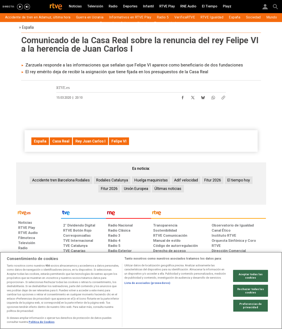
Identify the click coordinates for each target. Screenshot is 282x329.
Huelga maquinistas (151, 180)
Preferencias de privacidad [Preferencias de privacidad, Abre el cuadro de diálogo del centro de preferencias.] (250, 305)
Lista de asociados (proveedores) (147, 283)
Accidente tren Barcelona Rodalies (61, 180)
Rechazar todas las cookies (250, 291)
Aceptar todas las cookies (251, 276)
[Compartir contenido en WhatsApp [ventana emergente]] (213, 97)
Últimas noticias (167, 188)
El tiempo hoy (238, 180)
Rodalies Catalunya (112, 180)
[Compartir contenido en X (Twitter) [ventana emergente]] (193, 97)
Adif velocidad (186, 180)
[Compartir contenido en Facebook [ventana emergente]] (183, 97)
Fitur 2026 (212, 180)
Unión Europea (136, 188)
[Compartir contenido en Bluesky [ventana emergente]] (203, 97)
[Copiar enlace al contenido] (223, 97)
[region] (141, 290)
